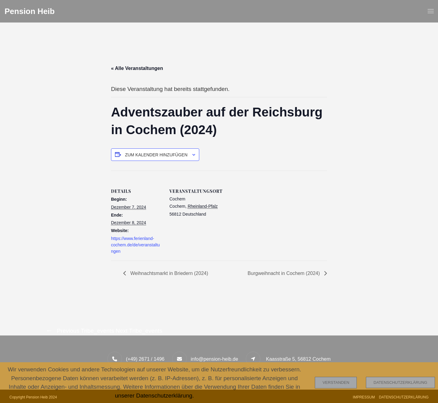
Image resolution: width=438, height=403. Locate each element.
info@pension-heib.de (214, 359)
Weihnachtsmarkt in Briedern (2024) (168, 273)
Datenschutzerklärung (400, 382)
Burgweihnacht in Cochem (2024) (284, 273)
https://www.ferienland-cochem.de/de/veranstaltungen (135, 245)
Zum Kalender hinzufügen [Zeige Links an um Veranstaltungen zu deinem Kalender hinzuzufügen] (156, 154)
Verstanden (335, 382)
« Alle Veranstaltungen (137, 68)
